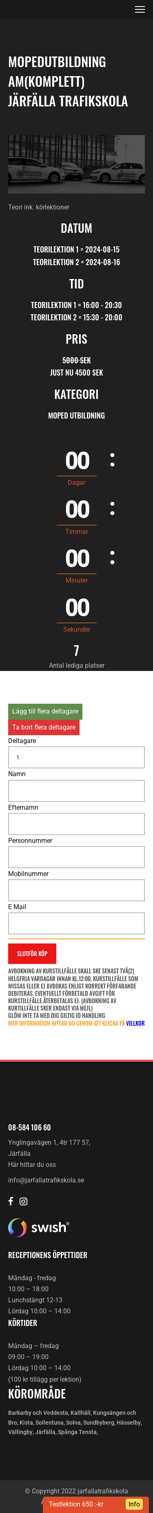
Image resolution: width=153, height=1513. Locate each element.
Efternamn (23, 807)
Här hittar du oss (32, 1165)
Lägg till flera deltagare (45, 711)
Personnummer (30, 840)
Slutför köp (32, 953)
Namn (17, 774)
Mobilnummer (28, 874)
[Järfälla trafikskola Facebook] (10, 1202)
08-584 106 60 (29, 1127)
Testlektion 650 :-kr (76, 1504)
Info (134, 1504)
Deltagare (22, 741)
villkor (135, 1023)
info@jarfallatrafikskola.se (46, 1180)
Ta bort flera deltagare (43, 727)
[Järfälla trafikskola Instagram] (23, 1202)
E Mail (17, 907)
